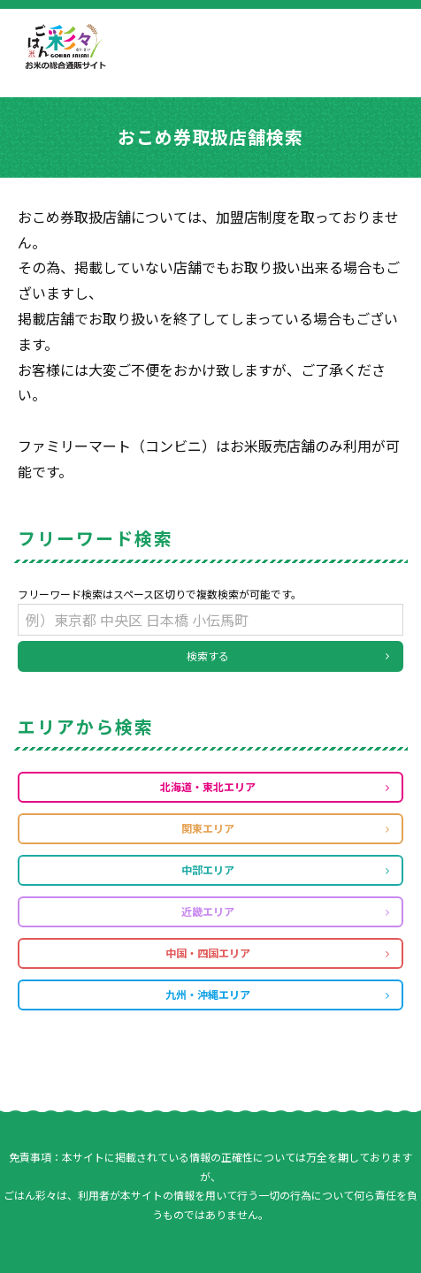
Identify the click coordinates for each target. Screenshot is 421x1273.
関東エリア (207, 827)
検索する (208, 655)
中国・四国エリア (207, 952)
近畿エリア (207, 911)
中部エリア (207, 869)
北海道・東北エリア (208, 786)
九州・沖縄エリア (207, 994)
